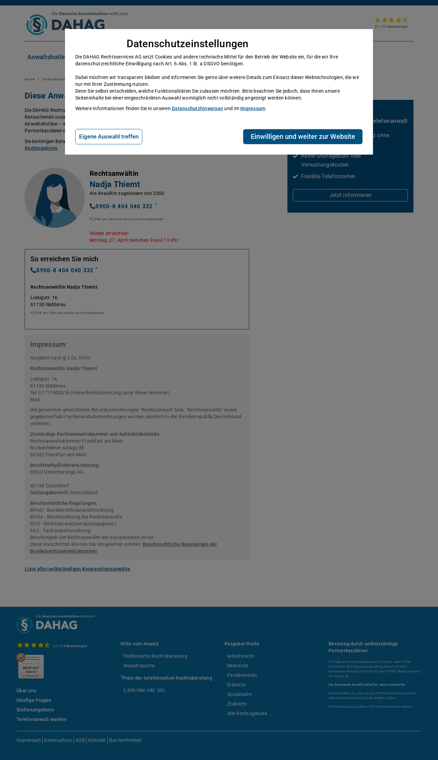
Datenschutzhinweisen (197, 108)
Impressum (252, 108)
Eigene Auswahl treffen (109, 136)
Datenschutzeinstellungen (188, 43)
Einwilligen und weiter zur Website (303, 136)
